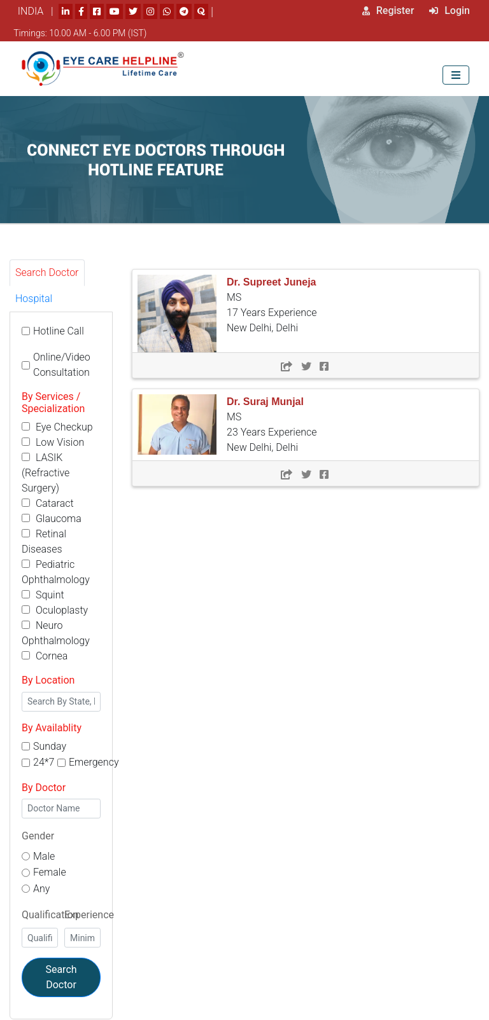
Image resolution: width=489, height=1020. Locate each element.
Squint (43, 595)
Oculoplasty (55, 610)
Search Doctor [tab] (47, 272)
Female (49, 872)
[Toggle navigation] (456, 74)
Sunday (49, 746)
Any (41, 889)
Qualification (50, 915)
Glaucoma (52, 519)
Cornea (44, 656)
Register (388, 10)
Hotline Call (58, 331)
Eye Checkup (57, 427)
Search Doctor (60, 977)
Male (44, 856)
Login (449, 10)
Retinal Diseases (44, 541)
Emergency (94, 762)
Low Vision (53, 442)
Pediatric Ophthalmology (56, 572)
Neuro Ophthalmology (56, 633)
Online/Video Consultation (61, 364)
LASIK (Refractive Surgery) (45, 472)
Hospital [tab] (33, 299)
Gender (38, 836)
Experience (89, 915)
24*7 (43, 762)
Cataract (48, 503)
